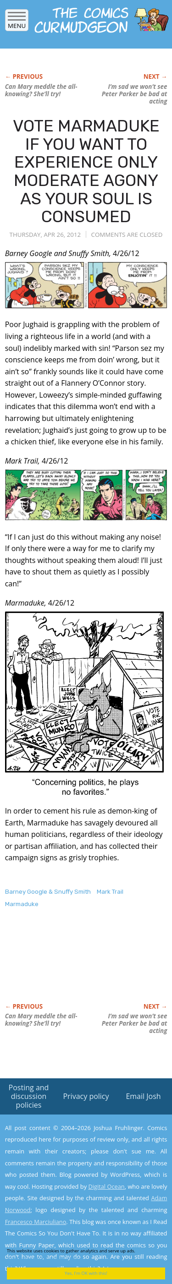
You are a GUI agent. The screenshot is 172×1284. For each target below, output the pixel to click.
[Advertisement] (78, 965)
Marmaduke (22, 904)
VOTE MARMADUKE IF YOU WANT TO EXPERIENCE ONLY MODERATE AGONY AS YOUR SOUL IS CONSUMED (86, 171)
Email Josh (143, 1096)
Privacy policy (86, 1096)
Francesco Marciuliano (36, 1222)
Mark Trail (110, 891)
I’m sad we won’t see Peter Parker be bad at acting (134, 93)
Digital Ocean (106, 1186)
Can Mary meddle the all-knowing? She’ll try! (41, 90)
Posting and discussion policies (29, 1096)
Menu (17, 23)
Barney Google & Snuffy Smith (48, 891)
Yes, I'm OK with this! (86, 1273)
